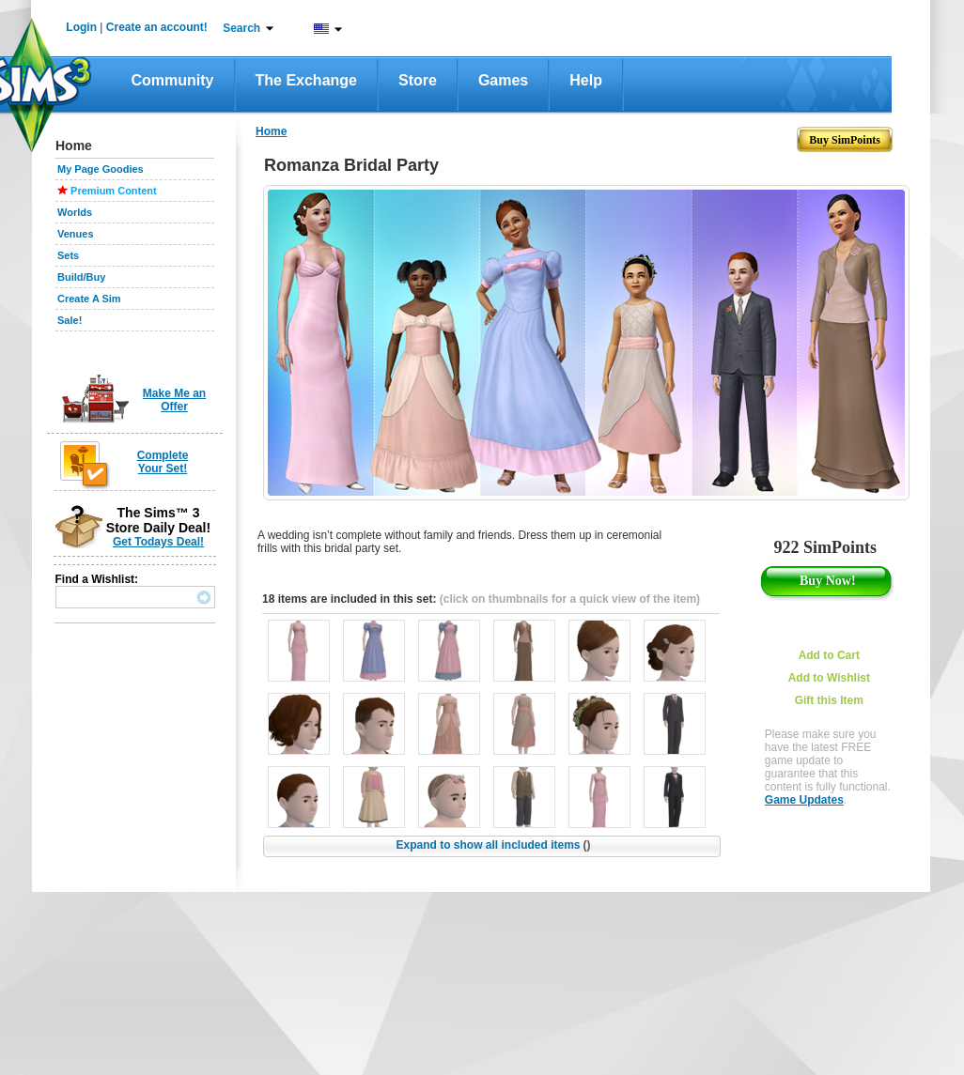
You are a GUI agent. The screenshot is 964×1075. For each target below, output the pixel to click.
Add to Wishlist (829, 677)
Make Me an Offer (174, 400)
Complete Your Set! (163, 462)
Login (81, 27)
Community (173, 80)
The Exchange (306, 80)
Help (585, 80)
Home (271, 131)
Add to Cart (829, 655)
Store (417, 80)
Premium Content (113, 190)
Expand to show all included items (493, 845)
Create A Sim (89, 298)
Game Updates (804, 799)
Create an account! (157, 27)
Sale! (69, 320)
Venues (75, 233)
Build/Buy (81, 277)
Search (241, 28)
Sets (68, 255)
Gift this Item (829, 700)
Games (503, 80)
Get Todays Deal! (158, 541)
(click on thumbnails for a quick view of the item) (570, 599)
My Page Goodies (100, 169)
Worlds (74, 212)
